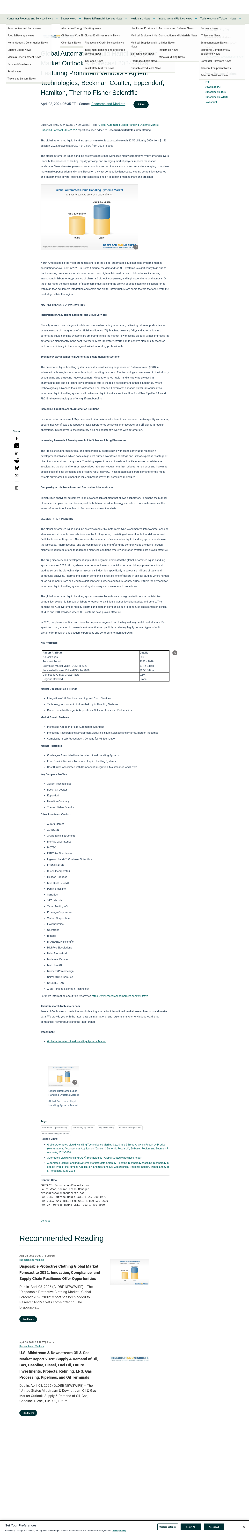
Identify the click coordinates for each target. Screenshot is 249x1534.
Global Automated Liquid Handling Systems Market (76, 1041)
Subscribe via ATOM (216, 97)
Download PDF (213, 86)
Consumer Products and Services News (30, 18)
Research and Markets (108, 104)
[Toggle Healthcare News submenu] (154, 18)
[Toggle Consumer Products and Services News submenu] (56, 18)
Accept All (214, 1526)
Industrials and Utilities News (175, 18)
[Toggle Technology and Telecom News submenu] (240, 18)
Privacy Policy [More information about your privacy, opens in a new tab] (119, 1530)
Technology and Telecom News (218, 18)
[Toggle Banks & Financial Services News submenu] (126, 18)
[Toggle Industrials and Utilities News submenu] (196, 18)
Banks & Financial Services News (103, 18)
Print (207, 81)
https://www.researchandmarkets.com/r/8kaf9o (120, 996)
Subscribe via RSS (215, 92)
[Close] (243, 1526)
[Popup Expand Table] (174, 652)
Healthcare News (140, 18)
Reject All (190, 1526)
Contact (45, 1220)
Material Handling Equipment (55, 1133)
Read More (28, 1319)
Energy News (68, 18)
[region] (124, 1527)
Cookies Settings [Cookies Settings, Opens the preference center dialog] (167, 1526)
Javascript (211, 102)
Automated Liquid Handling (54, 1127)
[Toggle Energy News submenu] (80, 18)
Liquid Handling (106, 1127)
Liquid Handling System (130, 1127)
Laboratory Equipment (83, 1127)
